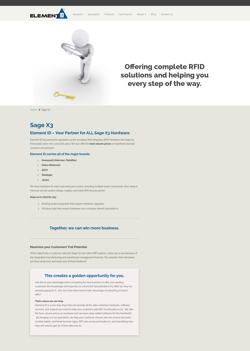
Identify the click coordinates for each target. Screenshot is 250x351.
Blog (153, 14)
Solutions (78, 14)
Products (109, 14)
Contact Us (167, 14)
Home (33, 109)
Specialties (93, 14)
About (141, 14)
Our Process (125, 14)
